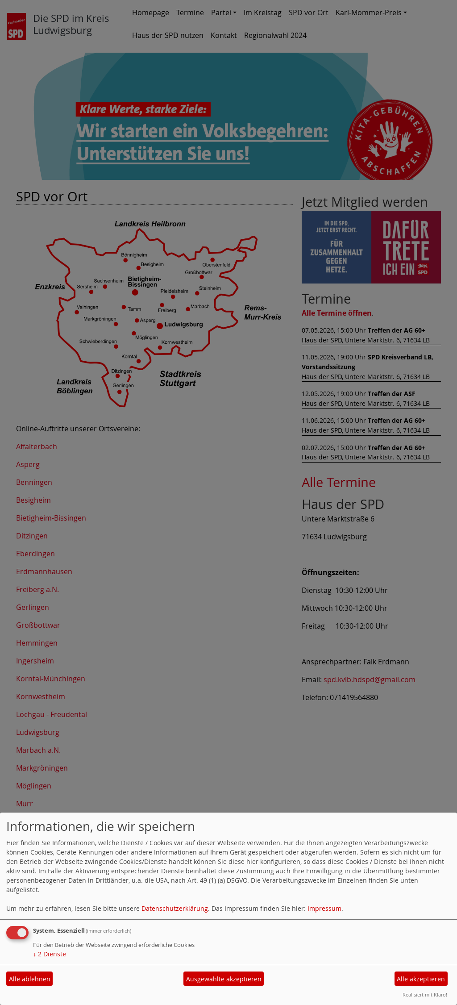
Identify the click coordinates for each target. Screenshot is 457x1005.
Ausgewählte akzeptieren (224, 979)
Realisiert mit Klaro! (425, 994)
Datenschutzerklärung (174, 908)
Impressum (324, 908)
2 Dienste (49, 954)
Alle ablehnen (29, 979)
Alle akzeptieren (421, 979)
